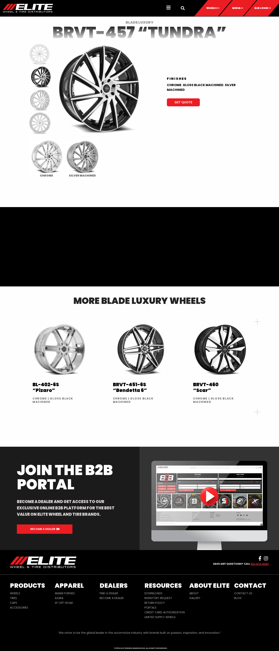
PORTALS (150, 608)
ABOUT (194, 593)
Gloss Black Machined (203, 85)
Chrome (174, 85)
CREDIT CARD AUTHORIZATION (164, 612)
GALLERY (194, 598)
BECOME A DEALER (112, 598)
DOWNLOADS (153, 593)
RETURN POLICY (154, 603)
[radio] (46, 158)
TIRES (13, 598)
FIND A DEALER (109, 593)
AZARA (59, 598)
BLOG (237, 598)
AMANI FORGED (65, 593)
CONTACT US (243, 593)
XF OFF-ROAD (64, 603)
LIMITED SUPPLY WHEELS (160, 617)
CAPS (13, 603)
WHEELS (15, 593)
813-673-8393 (260, 564)
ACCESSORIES (19, 608)
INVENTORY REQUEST (158, 598)
